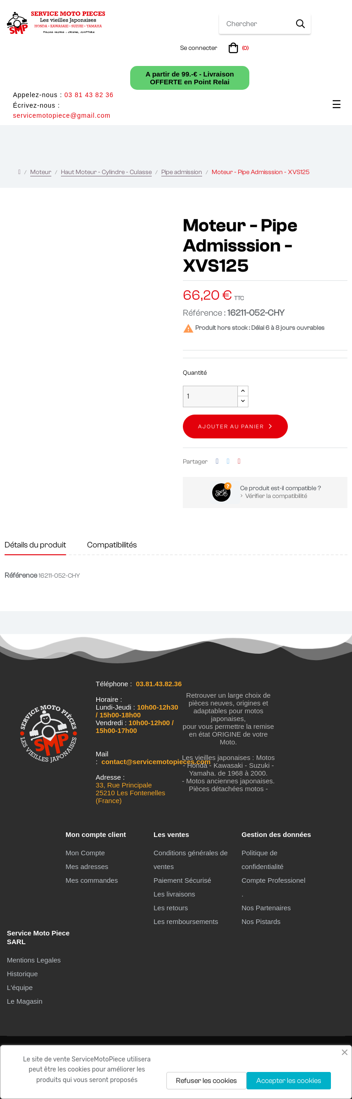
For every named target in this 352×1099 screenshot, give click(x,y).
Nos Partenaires (266, 908)
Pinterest (239, 461)
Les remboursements (186, 921)
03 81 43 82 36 (88, 94)
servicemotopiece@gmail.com (61, 115)
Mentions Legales (34, 960)
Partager (217, 461)
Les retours (171, 908)
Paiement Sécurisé (182, 880)
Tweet (228, 461)
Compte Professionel (273, 880)
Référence (21, 575)
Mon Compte (85, 853)
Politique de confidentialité (263, 859)
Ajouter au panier (231, 426)
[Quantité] (210, 396)
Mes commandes (92, 880)
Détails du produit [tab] (35, 545)
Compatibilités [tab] (112, 545)
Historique (22, 974)
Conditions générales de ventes (191, 859)
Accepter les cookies (288, 1081)
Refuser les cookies (206, 1081)
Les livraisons (174, 894)
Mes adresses (87, 866)
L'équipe (20, 987)
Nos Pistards (261, 921)
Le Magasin (25, 1001)
